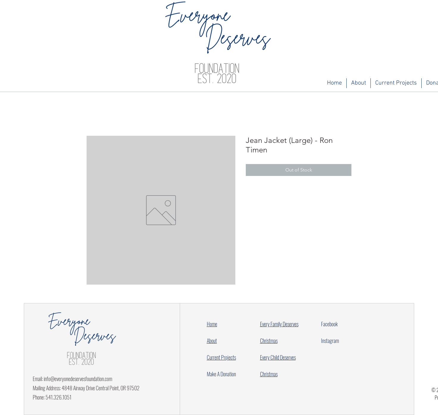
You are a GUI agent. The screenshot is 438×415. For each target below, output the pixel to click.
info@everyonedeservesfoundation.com (78, 379)
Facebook (329, 324)
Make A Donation (221, 374)
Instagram (330, 340)
